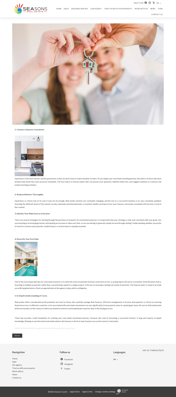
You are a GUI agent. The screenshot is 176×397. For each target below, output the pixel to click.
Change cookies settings (105, 391)
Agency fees (87, 391)
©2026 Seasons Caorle (57, 392)
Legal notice (75, 391)
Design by (122, 392)
